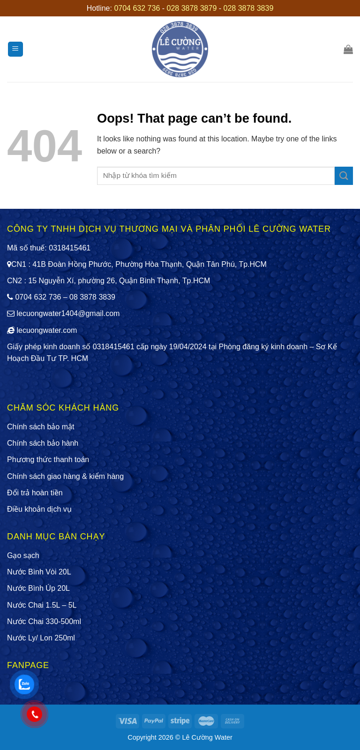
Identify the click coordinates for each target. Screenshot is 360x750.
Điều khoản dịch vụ (39, 509)
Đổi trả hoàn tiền (35, 493)
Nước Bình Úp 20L (38, 588)
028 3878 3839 (249, 8)
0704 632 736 (137, 8)
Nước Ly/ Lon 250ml (41, 638)
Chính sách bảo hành (42, 443)
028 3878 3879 (192, 8)
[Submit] (344, 176)
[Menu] (15, 49)
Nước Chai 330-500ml (44, 621)
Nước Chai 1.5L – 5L (41, 605)
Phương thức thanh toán (48, 459)
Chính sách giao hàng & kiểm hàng (65, 476)
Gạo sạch (23, 555)
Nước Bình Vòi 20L (39, 572)
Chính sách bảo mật (40, 427)
